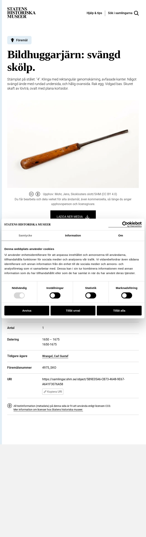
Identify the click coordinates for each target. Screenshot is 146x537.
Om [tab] (120, 235)
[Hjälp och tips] (94, 13)
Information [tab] (73, 235)
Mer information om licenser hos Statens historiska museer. (48, 409)
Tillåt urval (73, 310)
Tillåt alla (119, 310)
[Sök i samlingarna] (123, 13)
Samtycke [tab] (25, 235)
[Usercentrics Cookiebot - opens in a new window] (125, 224)
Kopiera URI (53, 391)
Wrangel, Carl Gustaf (55, 356)
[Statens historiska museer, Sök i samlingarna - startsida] (21, 12)
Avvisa (26, 310)
